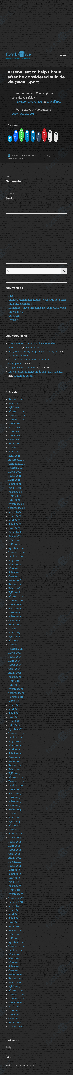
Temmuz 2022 (16, 415)
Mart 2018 (14, 612)
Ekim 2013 (14, 817)
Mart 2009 (14, 1010)
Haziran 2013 (15, 833)
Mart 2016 (14, 709)
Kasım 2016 (15, 676)
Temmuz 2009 (16, 994)
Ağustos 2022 (16, 411)
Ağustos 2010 (16, 942)
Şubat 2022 (14, 435)
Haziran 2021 (15, 467)
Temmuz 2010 (16, 946)
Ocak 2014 (14, 805)
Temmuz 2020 (16, 507)
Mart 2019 (14, 568)
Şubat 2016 (14, 713)
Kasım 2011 (14, 885)
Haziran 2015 (15, 737)
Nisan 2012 (14, 865)
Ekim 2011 (14, 889)
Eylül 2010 (14, 938)
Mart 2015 (14, 749)
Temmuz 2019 (16, 552)
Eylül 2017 (14, 636)
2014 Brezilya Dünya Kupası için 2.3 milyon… (33, 351)
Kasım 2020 (15, 491)
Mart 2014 (14, 797)
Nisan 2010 (14, 958)
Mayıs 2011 (14, 906)
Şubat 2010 (14, 966)
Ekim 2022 (14, 403)
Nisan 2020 (14, 516)
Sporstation (33, 347)
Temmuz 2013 (16, 829)
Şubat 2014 (14, 801)
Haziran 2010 (15, 950)
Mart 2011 (14, 914)
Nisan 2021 (14, 475)
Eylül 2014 (14, 773)
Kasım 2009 (15, 978)
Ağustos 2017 (15, 640)
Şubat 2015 (14, 753)
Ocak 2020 (14, 528)
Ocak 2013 (14, 853)
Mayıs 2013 (14, 837)
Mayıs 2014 (14, 789)
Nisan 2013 (14, 841)
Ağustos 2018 (16, 596)
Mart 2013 (14, 845)
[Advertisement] (37, 26)
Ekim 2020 (14, 495)
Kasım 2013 (14, 813)
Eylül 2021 (14, 455)
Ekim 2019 (14, 540)
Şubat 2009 (15, 1014)
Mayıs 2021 (14, 471)
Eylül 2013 (14, 821)
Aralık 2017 (14, 624)
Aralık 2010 (14, 926)
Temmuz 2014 (16, 781)
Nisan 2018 (14, 608)
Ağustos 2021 (16, 459)
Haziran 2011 (15, 902)
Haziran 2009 (16, 998)
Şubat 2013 (14, 849)
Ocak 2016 (14, 717)
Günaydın (14, 315)
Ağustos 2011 (15, 893)
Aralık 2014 (14, 761)
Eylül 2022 (14, 407)
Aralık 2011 (14, 881)
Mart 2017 (14, 660)
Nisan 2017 (14, 656)
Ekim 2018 (14, 588)
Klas (10, 295)
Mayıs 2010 (14, 954)
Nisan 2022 (14, 427)
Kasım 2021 (15, 447)
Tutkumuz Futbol (23, 375)
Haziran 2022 (16, 419)
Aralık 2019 (14, 532)
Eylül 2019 (14, 544)
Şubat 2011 (14, 918)
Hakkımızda (12, 1040)
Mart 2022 (14, 431)
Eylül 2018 (14, 592)
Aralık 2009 (15, 974)
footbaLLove (11, 1065)
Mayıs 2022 (15, 423)
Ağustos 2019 (16, 548)
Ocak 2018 (14, 620)
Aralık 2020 (15, 487)
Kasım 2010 (15, 930)
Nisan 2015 (14, 745)
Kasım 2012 (15, 861)
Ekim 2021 (14, 451)
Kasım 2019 (15, 536)
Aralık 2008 (15, 1022)
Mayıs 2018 (14, 604)
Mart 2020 (14, 520)
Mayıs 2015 (14, 741)
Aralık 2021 (14, 443)
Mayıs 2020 (15, 512)
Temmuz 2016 (16, 692)
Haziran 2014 (15, 785)
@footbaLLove (18, 156)
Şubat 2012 (14, 873)
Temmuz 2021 (16, 463)
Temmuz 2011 (16, 898)
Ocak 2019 (14, 576)
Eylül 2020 (14, 499)
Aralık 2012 (14, 857)
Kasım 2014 (15, 765)
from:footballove (15, 159)
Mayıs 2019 (14, 560)
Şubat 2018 (14, 616)
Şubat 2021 (14, 483)
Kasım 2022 (15, 399)
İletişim (10, 1047)
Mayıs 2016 (14, 700)
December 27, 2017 (24, 113)
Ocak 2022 (14, 439)
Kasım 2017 (14, 628)
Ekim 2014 (14, 769)
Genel (45, 156)
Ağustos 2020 (16, 503)
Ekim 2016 (14, 680)
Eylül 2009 (14, 986)
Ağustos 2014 (16, 777)
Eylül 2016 (14, 684)
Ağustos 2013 (15, 825)
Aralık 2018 (14, 580)
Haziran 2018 (15, 600)
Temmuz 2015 (16, 733)
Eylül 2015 (14, 725)
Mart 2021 (14, 479)
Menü (62, 55)
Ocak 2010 (14, 970)
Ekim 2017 (14, 632)
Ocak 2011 (14, 922)
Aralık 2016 (14, 672)
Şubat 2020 (14, 524)
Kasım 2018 (15, 584)
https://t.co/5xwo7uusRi (27, 101)
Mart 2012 (14, 869)
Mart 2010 (14, 962)
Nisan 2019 (14, 564)
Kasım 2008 (15, 1026)
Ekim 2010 (14, 934)
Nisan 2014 (14, 793)
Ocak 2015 (14, 757)
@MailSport (55, 101)
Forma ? (13, 319)
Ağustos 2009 (16, 990)
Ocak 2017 (14, 668)
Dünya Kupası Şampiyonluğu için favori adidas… (35, 371)
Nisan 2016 (14, 705)
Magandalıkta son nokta (22, 367)
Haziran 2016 (16, 696)
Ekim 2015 (14, 721)
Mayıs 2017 (14, 652)
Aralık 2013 (14, 809)
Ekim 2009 (14, 982)
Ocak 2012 (14, 877)
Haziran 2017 (15, 648)
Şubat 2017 (14, 664)
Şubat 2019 (14, 572)
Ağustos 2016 (16, 688)
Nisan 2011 (14, 910)
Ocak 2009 (14, 1018)
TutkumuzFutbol (18, 355)
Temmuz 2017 (16, 644)
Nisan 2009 (15, 1006)
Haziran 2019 (16, 556)
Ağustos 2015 (16, 729)
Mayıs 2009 (15, 1002)
